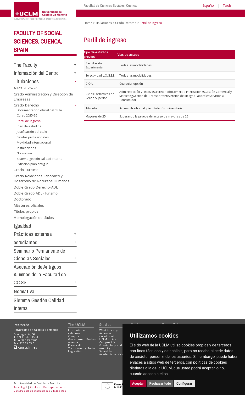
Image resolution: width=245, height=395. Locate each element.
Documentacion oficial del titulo (39, 110)
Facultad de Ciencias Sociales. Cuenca (110, 5)
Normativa (24, 153)
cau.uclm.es (25, 347)
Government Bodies (82, 339)
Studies (105, 324)
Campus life (107, 342)
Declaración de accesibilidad (32, 390)
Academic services (112, 354)
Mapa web (59, 390)
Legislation (75, 351)
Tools (227, 5)
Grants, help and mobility (110, 346)
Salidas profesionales (33, 137)
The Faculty (25, 64)
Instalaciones (26, 148)
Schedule (105, 351)
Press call (74, 345)
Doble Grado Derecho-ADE (36, 186)
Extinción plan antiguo (33, 164)
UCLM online (108, 339)
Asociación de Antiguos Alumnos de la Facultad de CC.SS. (40, 274)
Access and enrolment (106, 334)
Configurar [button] (184, 383)
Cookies (35, 387)
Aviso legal (20, 387)
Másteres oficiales (29, 205)
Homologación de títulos (34, 217)
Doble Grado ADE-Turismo (36, 193)
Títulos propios (26, 211)
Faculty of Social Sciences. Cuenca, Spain (38, 41)
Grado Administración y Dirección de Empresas (43, 96)
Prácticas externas (33, 234)
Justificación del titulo (32, 131)
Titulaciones (26, 81)
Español (208, 5)
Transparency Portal (82, 348)
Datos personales (54, 387)
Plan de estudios (29, 126)
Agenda (73, 342)
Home (88, 23)
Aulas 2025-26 (26, 87)
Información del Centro (36, 73)
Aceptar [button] (138, 383)
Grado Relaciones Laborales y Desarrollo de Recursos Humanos (41, 178)
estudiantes (25, 242)
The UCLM (76, 324)
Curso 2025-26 (27, 115)
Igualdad (22, 225)
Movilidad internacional (34, 142)
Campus (73, 336)
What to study (108, 330)
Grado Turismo (26, 169)
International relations (77, 331)
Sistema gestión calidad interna (39, 158)
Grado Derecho (26, 105)
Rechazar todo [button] (160, 383)
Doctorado (22, 199)
